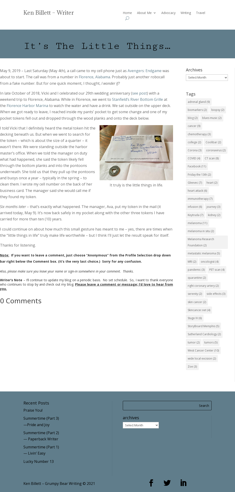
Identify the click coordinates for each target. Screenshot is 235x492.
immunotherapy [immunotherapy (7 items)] (200, 199)
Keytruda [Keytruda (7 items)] (195, 215)
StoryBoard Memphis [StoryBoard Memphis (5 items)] (203, 326)
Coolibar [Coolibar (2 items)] (213, 142)
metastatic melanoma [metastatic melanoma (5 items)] (204, 253)
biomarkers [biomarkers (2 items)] (197, 110)
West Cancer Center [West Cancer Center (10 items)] (203, 350)
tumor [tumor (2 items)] (194, 342)
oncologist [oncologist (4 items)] (209, 262)
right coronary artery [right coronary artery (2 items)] (203, 286)
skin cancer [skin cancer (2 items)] (197, 302)
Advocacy (168, 13)
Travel (200, 13)
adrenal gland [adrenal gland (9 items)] (199, 102)
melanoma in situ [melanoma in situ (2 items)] (201, 231)
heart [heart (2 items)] (212, 183)
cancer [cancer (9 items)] (194, 126)
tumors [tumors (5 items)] (211, 342)
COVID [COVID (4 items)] (194, 158)
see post (139, 93)
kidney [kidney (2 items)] (214, 215)
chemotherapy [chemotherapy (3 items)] (199, 134)
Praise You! (32, 410)
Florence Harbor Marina (27, 105)
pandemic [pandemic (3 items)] (196, 270)
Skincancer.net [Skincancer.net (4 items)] (199, 310)
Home (127, 13)
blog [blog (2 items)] (193, 118)
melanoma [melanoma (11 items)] (197, 223)
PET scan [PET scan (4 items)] (216, 270)
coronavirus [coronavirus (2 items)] (216, 150)
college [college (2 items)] (194, 142)
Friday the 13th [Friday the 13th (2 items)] (199, 175)
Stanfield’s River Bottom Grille (137, 99)
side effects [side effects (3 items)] (216, 294)
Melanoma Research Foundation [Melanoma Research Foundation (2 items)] (201, 242)
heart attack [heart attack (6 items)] (197, 191)
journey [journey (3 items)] (213, 207)
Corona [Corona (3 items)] (194, 150)
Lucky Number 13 (38, 461)
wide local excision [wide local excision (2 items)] (202, 358)
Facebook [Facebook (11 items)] (197, 166)
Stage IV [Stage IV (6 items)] (195, 318)
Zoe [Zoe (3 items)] (192, 366)
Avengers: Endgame (145, 70)
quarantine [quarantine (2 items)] (197, 278)
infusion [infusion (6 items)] (195, 207)
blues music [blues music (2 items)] (211, 118)
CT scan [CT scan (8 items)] (212, 158)
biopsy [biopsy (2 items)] (217, 110)
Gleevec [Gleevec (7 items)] (195, 183)
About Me (144, 13)
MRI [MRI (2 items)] (192, 262)
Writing (186, 13)
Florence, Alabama (94, 76)
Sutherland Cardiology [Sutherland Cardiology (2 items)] (204, 334)
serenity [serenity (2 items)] (195, 294)
